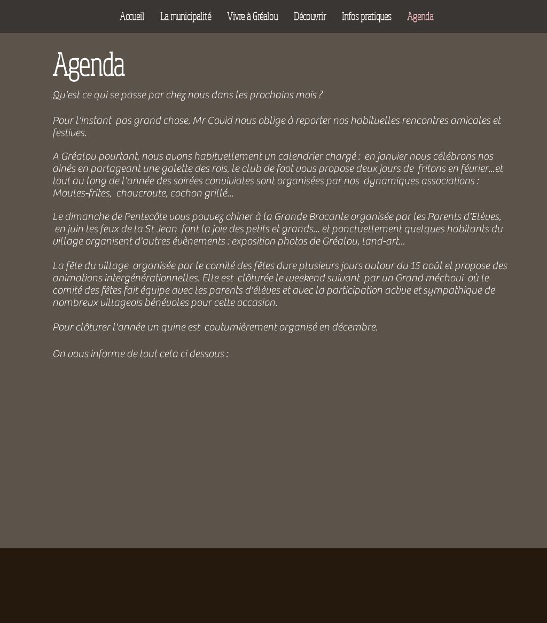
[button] (185, 16)
